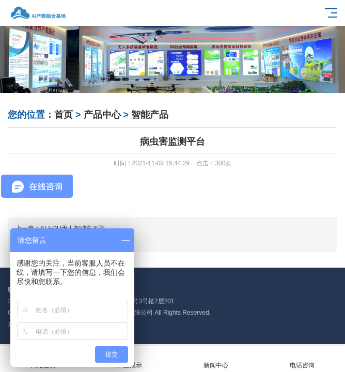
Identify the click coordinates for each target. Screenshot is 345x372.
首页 (63, 115)
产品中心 (102, 115)
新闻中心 (216, 359)
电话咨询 (302, 359)
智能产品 (149, 115)
